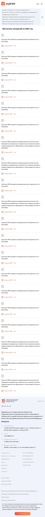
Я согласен (22, 513)
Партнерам (5, 478)
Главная (4, 10)
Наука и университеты (8, 500)
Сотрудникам (27, 459)
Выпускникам (6, 484)
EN (5, 406)
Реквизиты (5, 421)
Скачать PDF (8, 46)
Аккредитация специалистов (9, 14)
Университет (11, 10)
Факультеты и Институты (8, 12)
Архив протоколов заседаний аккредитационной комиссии (17, 21)
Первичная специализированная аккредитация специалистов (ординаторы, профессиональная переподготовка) (18, 18)
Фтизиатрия (11, 23)
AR (10, 406)
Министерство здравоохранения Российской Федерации (19, 491)
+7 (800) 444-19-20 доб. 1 (11, 441)
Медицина (4, 465)
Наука (3, 462)
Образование (5, 459)
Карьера (4, 468)
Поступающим (28, 453)
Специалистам (28, 462)
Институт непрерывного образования (26, 12)
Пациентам (27, 465)
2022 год (4, 23)
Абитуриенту (5, 497)
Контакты (4, 471)
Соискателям (6, 481)
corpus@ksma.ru (9, 436)
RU (2, 406)
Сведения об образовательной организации (15, 494)
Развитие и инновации (8, 456)
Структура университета (22, 10)
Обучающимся (28, 456)
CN (7, 406)
